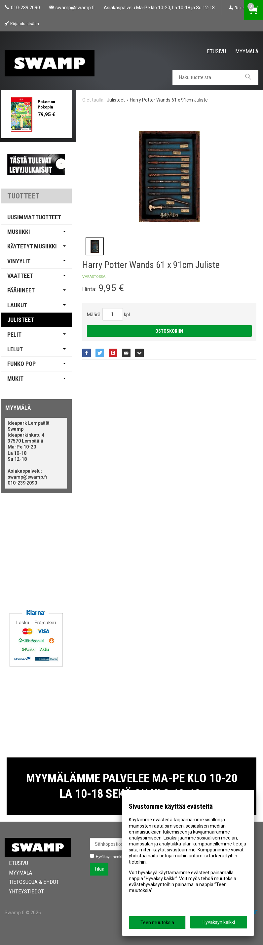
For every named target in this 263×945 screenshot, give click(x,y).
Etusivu (216, 51)
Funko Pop (21, 363)
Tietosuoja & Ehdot (30, 882)
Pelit (14, 334)
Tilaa (99, 869)
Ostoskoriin (169, 331)
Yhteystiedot (22, 891)
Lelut (15, 349)
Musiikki (18, 231)
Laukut (17, 305)
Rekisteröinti (246, 7)
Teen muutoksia (157, 922)
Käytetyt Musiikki (32, 246)
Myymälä (246, 51)
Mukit (15, 378)
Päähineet (21, 290)
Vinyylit (18, 261)
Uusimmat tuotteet (34, 217)
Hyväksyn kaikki (219, 922)
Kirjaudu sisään (24, 23)
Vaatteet (20, 275)
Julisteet (20, 319)
